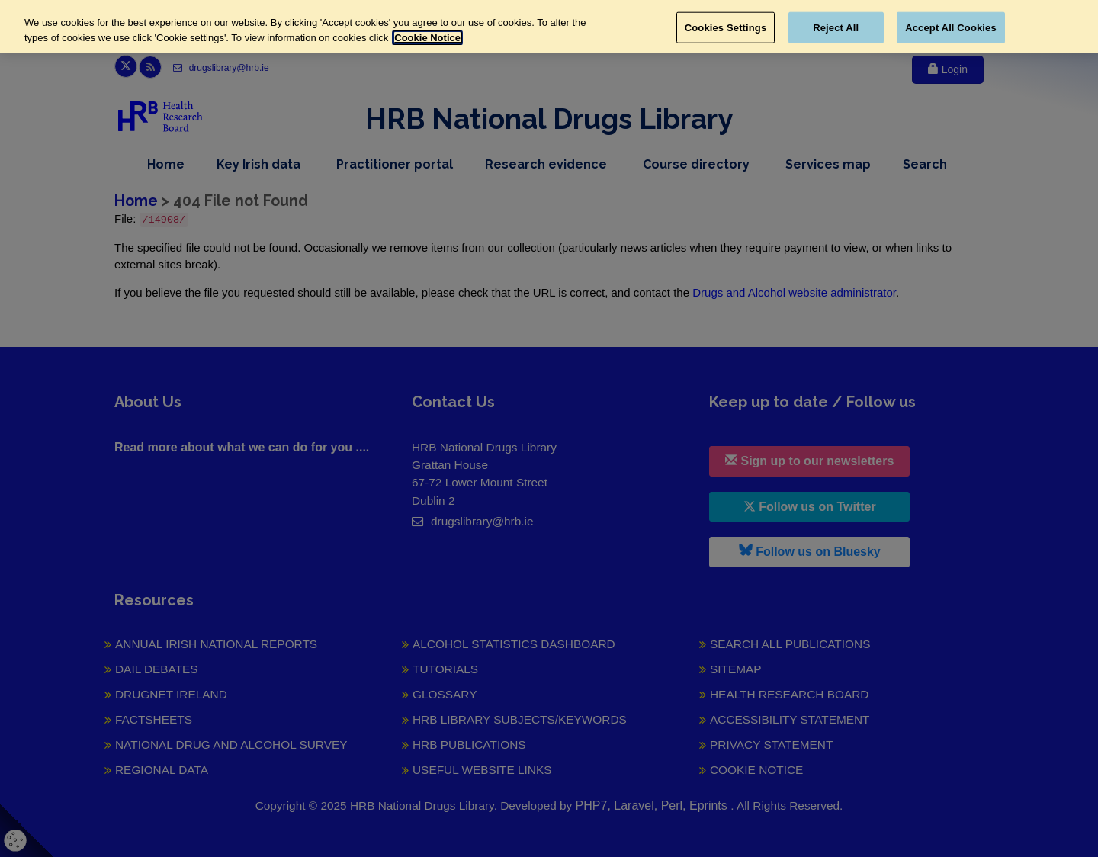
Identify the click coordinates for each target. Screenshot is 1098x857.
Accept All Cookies (951, 27)
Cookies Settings (726, 27)
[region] (549, 26)
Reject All (836, 27)
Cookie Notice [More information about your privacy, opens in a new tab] (427, 37)
